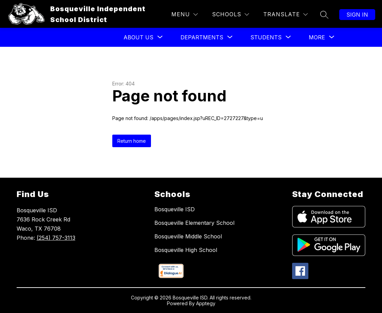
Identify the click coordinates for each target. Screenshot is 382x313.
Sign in (357, 14)
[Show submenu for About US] (138, 37)
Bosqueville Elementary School (194, 222)
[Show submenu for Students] (266, 37)
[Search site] (324, 15)
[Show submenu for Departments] (201, 37)
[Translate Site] (285, 14)
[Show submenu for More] (317, 37)
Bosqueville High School (185, 250)
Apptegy (205, 303)
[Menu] (184, 14)
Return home (131, 141)
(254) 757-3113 (56, 237)
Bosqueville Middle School (188, 236)
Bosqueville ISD (174, 209)
